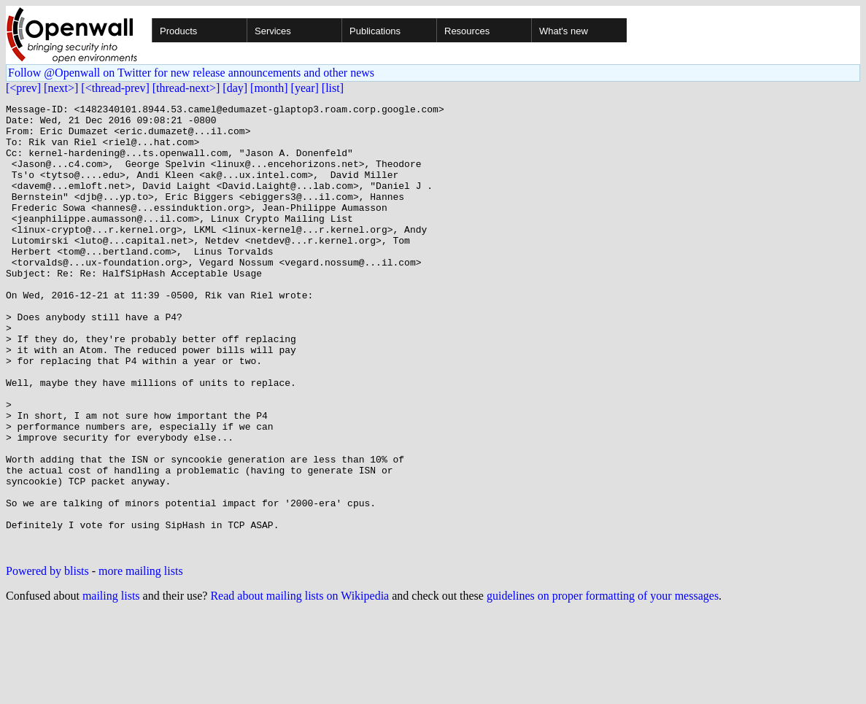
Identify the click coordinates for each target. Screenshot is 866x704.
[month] (269, 88)
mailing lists (111, 685)
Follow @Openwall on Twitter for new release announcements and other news (191, 72)
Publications (375, 31)
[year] (305, 88)
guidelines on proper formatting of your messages (603, 685)
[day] (235, 88)
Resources (467, 31)
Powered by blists (47, 660)
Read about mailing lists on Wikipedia (299, 685)
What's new (563, 31)
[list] (333, 88)
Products (178, 31)
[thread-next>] (186, 88)
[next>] (61, 88)
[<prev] (23, 88)
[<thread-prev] (115, 88)
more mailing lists (140, 660)
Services (273, 31)
